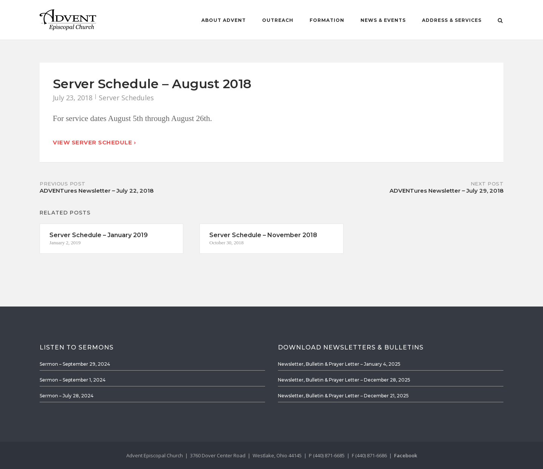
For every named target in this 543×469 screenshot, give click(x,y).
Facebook (405, 455)
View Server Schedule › (94, 142)
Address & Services (452, 20)
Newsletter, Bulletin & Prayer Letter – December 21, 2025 (343, 395)
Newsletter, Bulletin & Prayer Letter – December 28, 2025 (344, 380)
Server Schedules (126, 97)
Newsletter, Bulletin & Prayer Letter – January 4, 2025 (339, 364)
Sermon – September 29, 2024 (75, 364)
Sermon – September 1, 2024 (73, 380)
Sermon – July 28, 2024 (67, 395)
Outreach (277, 20)
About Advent (223, 20)
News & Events (383, 20)
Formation (327, 20)
